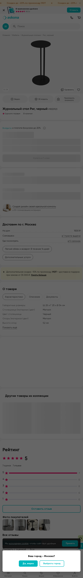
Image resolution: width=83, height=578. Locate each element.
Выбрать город (51, 563)
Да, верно (28, 563)
